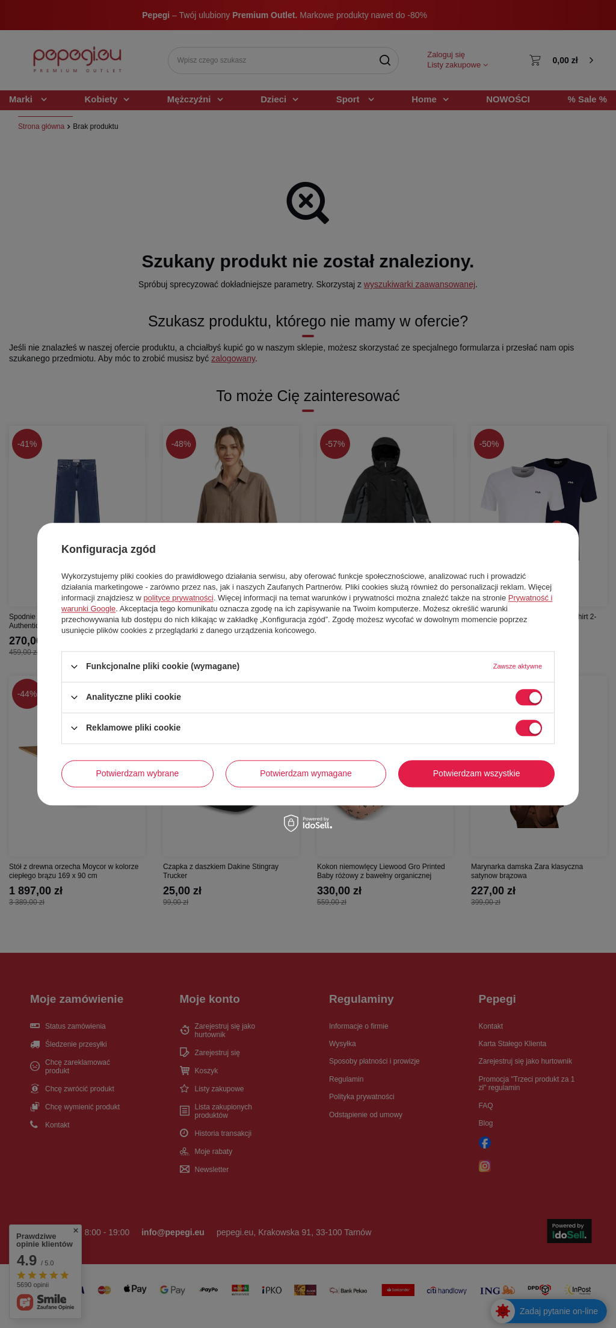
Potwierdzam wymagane (306, 773)
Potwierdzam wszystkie (476, 773)
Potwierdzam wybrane (137, 773)
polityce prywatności (179, 597)
